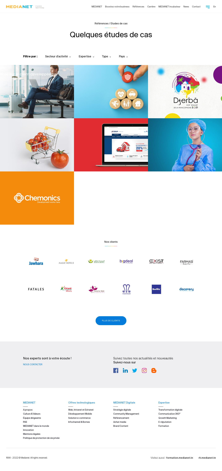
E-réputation (164, 422)
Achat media (119, 422)
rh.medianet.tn (207, 457)
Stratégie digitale (122, 410)
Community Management (126, 414)
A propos (28, 410)
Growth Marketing (167, 418)
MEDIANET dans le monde (36, 426)
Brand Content (120, 426)
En (214, 6)
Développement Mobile (80, 414)
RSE (25, 422)
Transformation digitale (170, 410)
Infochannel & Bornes (79, 422)
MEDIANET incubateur (169, 6)
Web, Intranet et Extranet (81, 410)
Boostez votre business (117, 6)
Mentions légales (31, 434)
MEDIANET (97, 6)
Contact (196, 6)
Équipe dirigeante (32, 418)
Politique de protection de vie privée (41, 438)
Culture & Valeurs (31, 414)
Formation (163, 426)
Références (138, 6)
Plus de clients (111, 321)
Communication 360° (169, 414)
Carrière (151, 6)
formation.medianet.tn (179, 457)
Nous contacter (32, 364)
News (186, 6)
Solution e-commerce (79, 418)
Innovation (28, 430)
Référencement (121, 418)
